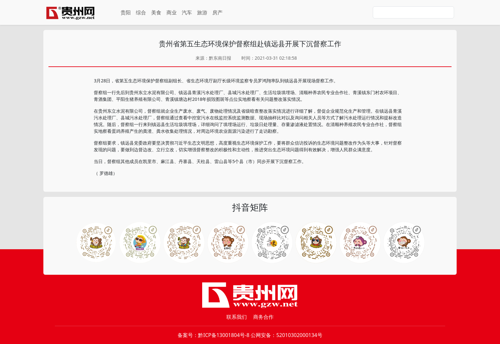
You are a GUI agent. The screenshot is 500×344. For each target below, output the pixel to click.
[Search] (413, 12)
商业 (171, 12)
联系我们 (236, 316)
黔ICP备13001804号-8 (223, 335)
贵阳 (126, 12)
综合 (141, 12)
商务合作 (263, 316)
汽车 (187, 12)
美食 (156, 12)
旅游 (202, 12)
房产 (217, 12)
